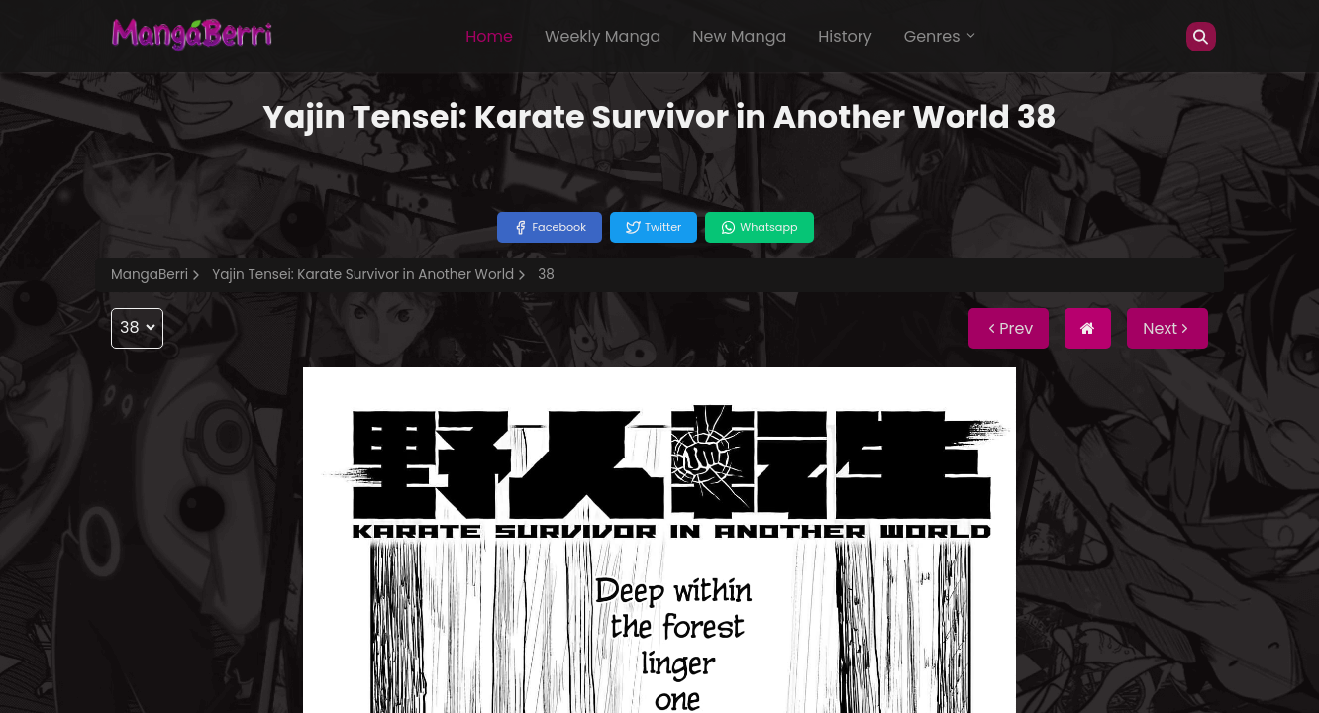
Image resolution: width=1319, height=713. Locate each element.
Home (489, 36)
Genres (940, 36)
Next (1167, 328)
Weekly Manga (602, 36)
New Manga (739, 36)
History (844, 36)
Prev (1008, 328)
